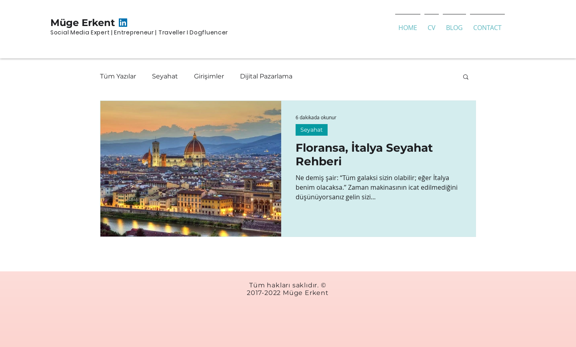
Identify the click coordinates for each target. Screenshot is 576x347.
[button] (466, 77)
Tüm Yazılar (118, 76)
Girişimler (209, 76)
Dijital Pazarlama (266, 76)
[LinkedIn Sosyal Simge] (123, 22)
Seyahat (165, 76)
